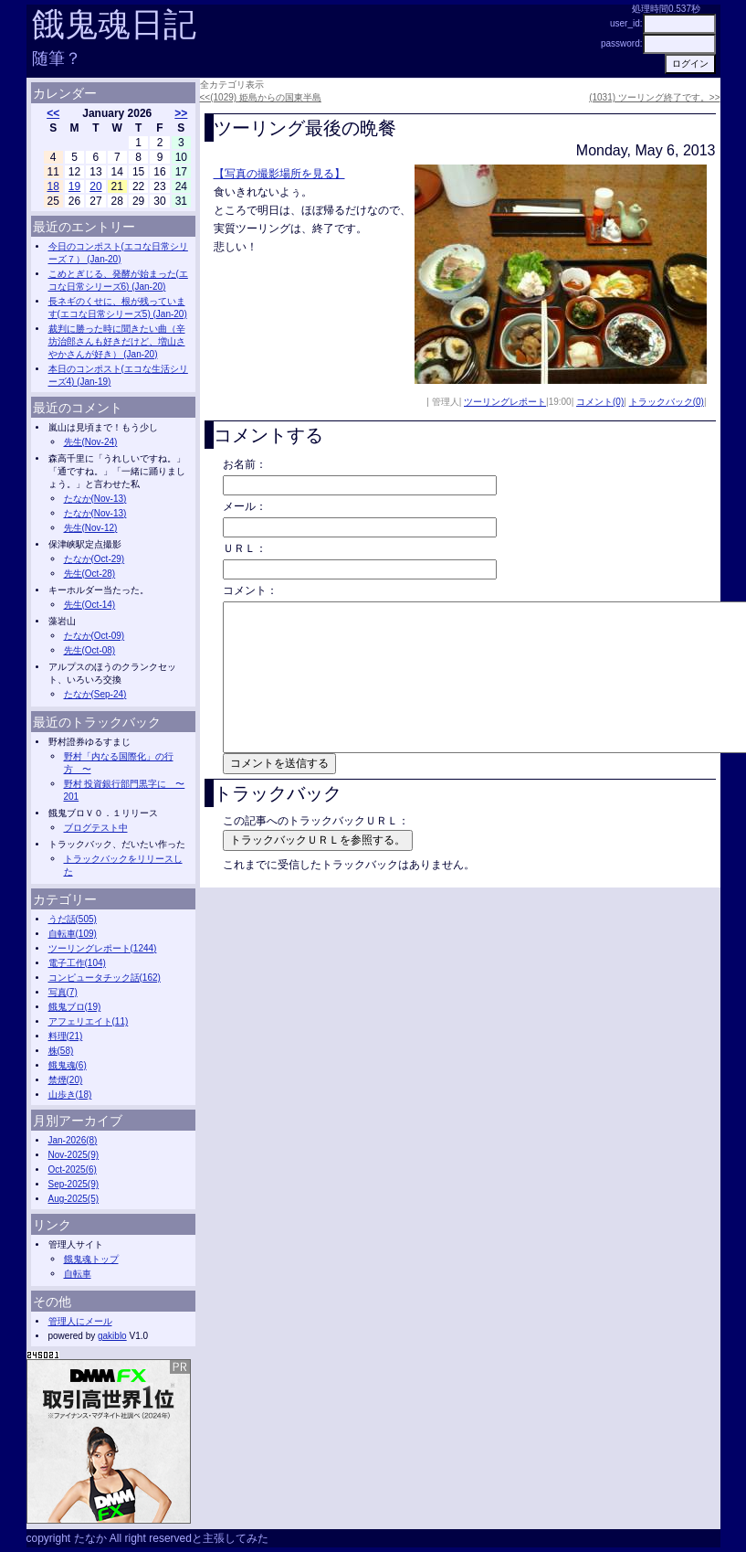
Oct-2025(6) (72, 1169)
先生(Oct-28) (90, 574)
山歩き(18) (70, 1095)
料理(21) (65, 1036)
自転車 (77, 1274)
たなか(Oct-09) (94, 636)
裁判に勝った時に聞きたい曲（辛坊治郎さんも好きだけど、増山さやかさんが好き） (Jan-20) (116, 341)
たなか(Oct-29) (94, 559)
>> (180, 113)
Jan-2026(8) (73, 1140)
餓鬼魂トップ (91, 1259)
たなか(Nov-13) (95, 499)
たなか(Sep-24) (95, 694)
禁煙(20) (65, 1080)
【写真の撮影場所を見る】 (279, 173)
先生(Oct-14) (90, 605)
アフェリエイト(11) (88, 1021)
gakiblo (112, 1336)
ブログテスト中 (96, 828)
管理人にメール (80, 1321)
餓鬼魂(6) (67, 1065)
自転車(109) (72, 934)
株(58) (61, 1051)
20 (95, 186)
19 (74, 186)
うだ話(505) (72, 919)
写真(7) (63, 992)
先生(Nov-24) (91, 442)
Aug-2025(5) (74, 1199)
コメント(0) (600, 402)
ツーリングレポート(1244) (102, 948)
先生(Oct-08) (90, 650)
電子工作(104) (77, 963)
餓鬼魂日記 (114, 24)
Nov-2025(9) (74, 1155)
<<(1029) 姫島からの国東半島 (260, 97)
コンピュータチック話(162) (104, 978)
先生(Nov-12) (91, 528)
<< (53, 113)
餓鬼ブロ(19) (74, 1007)
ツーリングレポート (505, 402)
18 (53, 186)
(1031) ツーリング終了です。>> (654, 97)
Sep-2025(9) (74, 1184)
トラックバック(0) (666, 402)
